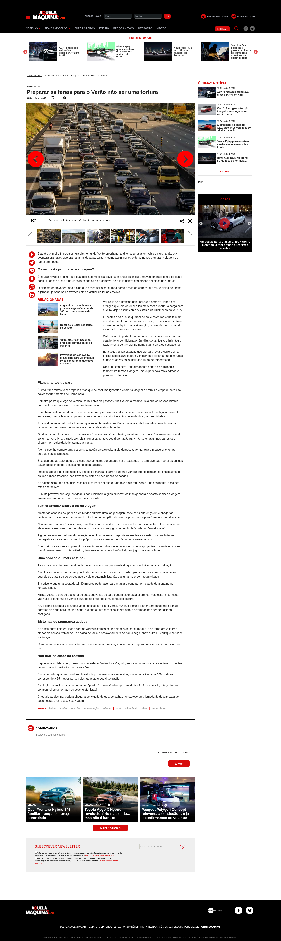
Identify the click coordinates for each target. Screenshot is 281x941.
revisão (75, 708)
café (118, 708)
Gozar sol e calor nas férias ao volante (76, 326)
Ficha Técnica (149, 927)
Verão (63, 708)
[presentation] (159, 858)
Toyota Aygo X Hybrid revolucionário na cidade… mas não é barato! (107, 814)
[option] (54, 51)
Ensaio (104, 28)
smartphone (159, 708)
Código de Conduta (170, 927)
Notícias (33, 28)
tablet (144, 708)
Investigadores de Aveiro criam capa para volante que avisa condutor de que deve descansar (77, 359)
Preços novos (123, 28)
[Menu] (28, 17)
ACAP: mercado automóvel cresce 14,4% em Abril (69, 51)
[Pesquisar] (236, 28)
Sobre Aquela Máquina (73, 927)
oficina (107, 708)
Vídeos (161, 28)
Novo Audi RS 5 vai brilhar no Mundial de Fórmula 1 (183, 51)
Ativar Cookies (210, 927)
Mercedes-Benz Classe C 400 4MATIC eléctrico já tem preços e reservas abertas (225, 245)
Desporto (145, 28)
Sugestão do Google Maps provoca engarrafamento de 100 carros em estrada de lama (76, 310)
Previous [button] (25, 52)
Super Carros (85, 28)
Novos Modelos (57, 28)
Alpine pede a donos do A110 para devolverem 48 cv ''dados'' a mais (234, 127)
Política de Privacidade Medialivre (99, 855)
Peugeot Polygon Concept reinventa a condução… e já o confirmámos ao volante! (165, 814)
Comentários (46, 728)
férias (52, 708)
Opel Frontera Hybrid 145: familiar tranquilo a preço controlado (50, 814)
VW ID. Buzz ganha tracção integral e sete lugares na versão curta (233, 111)
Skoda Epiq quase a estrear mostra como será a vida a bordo (125, 51)
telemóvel (131, 708)
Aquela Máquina (34, 75)
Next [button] (255, 52)
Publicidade (191, 927)
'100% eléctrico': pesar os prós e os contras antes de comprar (76, 343)
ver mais (225, 171)
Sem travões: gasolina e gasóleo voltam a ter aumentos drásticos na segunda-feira (241, 51)
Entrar (222, 28)
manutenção (91, 708)
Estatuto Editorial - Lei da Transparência (114, 927)
